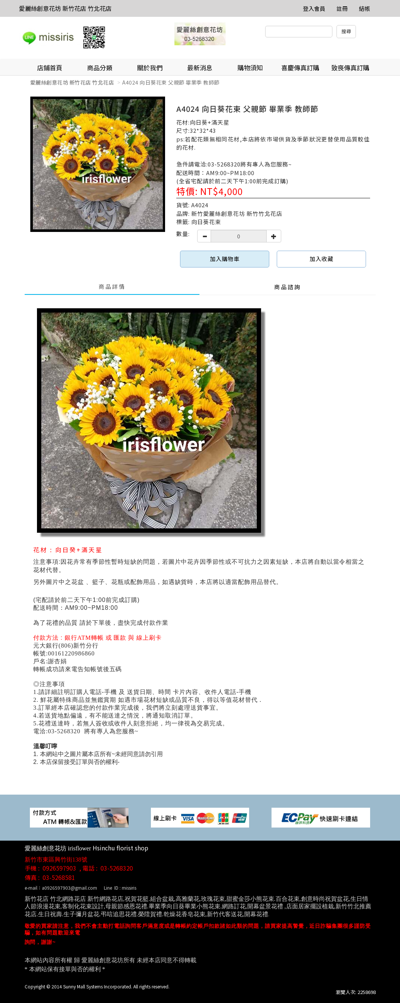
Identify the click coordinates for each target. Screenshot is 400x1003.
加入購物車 (225, 259)
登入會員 (314, 8)
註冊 (342, 8)
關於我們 (149, 67)
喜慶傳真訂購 (300, 67)
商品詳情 (112, 286)
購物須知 (250, 67)
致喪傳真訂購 (350, 67)
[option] (97, 164)
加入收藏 (322, 259)
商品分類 (99, 67)
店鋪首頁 (49, 67)
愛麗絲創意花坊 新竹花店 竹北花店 (65, 8)
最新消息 (200, 67)
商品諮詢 (287, 287)
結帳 (364, 8)
